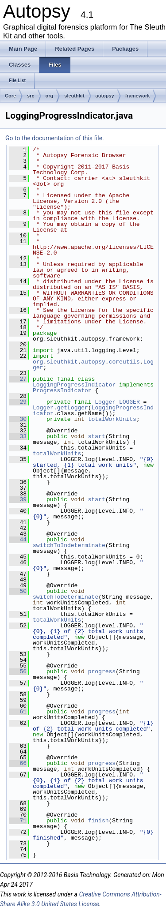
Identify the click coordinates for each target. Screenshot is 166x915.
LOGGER (129, 402)
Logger (105, 402)
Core (10, 95)
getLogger (72, 408)
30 (18, 419)
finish (98, 821)
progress (102, 671)
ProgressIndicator (62, 390)
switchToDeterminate (65, 597)
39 (18, 499)
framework (137, 95)
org (50, 95)
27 (18, 379)
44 (18, 540)
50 (18, 591)
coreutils (124, 362)
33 (18, 436)
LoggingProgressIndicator (74, 385)
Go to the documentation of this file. (54, 138)
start (96, 436)
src (31, 95)
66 (18, 763)
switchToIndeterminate (69, 545)
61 (18, 712)
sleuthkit (74, 95)
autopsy (105, 95)
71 (18, 821)
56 (18, 671)
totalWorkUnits (112, 419)
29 (18, 402)
